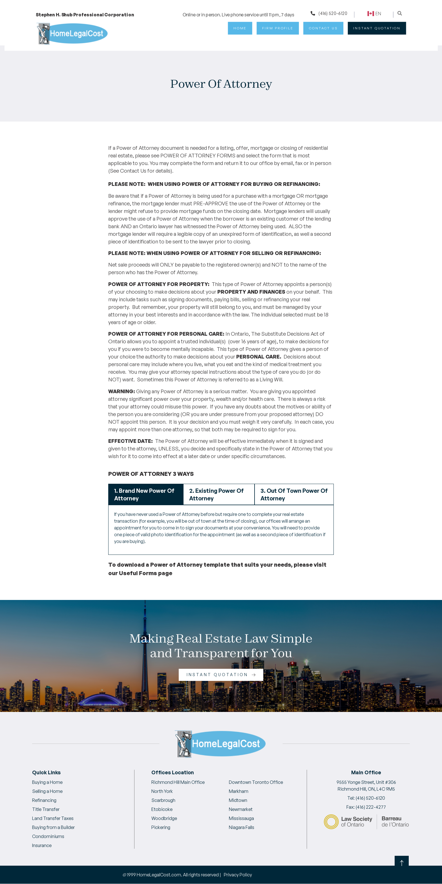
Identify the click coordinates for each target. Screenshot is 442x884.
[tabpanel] (221, 530)
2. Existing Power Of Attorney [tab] (216, 494)
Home (240, 28)
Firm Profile (277, 28)
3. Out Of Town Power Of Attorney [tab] (294, 494)
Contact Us (323, 28)
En (374, 13)
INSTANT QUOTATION (377, 28)
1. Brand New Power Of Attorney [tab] (144, 494)
